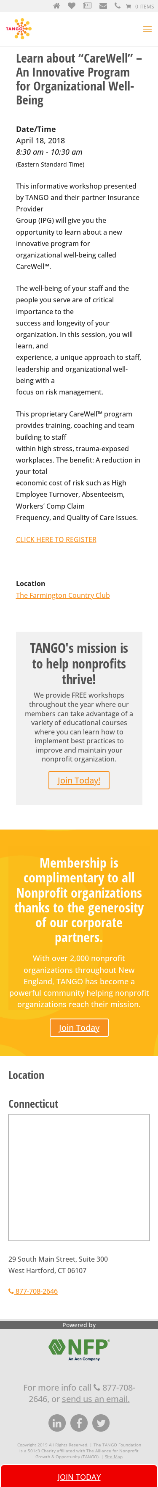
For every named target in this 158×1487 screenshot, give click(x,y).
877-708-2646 (33, 1291)
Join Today (79, 1027)
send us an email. (96, 1399)
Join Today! (79, 780)
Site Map (114, 1457)
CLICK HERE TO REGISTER (56, 539)
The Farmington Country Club (63, 595)
